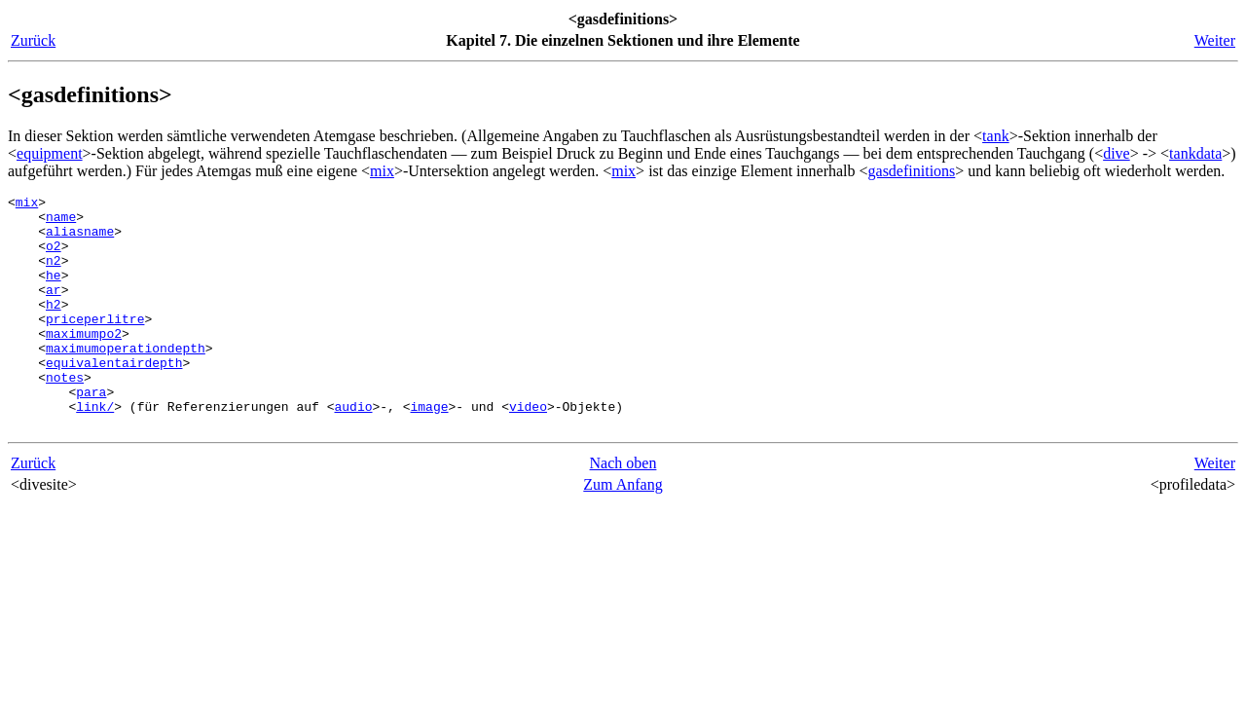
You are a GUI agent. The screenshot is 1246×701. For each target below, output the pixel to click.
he (53, 292)
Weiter (1214, 40)
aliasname (80, 239)
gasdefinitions (912, 171)
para (91, 432)
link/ (95, 450)
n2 (53, 274)
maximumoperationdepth (125, 379)
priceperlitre (95, 344)
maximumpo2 (84, 362)
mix (382, 171)
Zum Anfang (622, 531)
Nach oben (623, 509)
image (429, 450)
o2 (53, 257)
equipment (50, 153)
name (61, 222)
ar (53, 309)
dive (1116, 153)
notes (65, 415)
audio (353, 450)
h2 (53, 327)
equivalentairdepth (114, 397)
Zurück (33, 40)
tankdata (1195, 153)
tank (995, 136)
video (528, 450)
